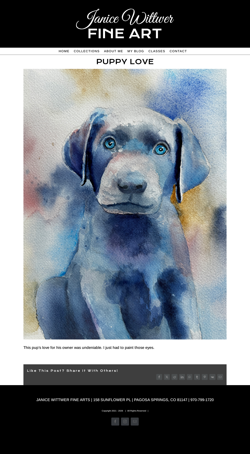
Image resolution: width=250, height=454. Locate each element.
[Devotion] (125, 204)
